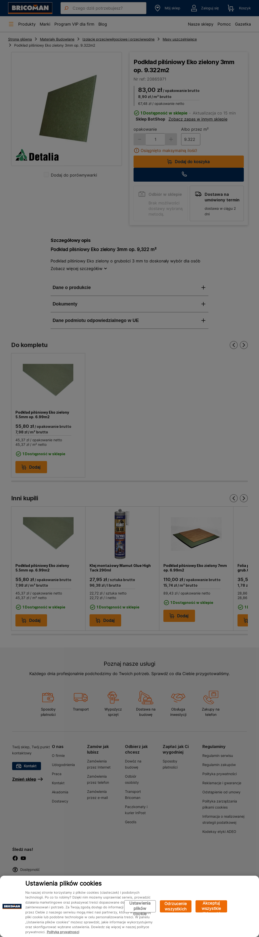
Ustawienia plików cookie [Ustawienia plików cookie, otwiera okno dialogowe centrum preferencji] (140, 906)
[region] (129, 906)
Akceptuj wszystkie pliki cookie (211, 906)
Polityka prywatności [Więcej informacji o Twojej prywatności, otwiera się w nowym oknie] (63, 932)
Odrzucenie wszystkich (175, 906)
